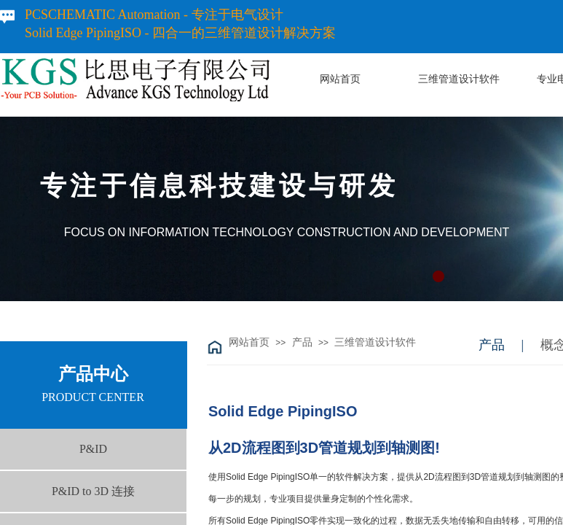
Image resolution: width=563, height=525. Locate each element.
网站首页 (249, 342)
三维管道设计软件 (375, 342)
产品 (302, 342)
